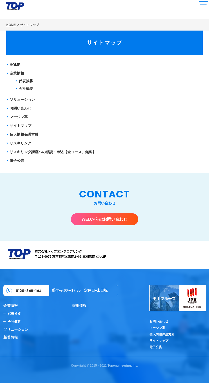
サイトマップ (20, 126)
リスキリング (20, 143)
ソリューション (22, 100)
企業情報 (17, 73)
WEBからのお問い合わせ (105, 219)
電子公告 (17, 160)
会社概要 (26, 89)
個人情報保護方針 (24, 134)
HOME (15, 65)
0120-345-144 (29, 291)
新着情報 (10, 337)
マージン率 (19, 117)
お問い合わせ (20, 108)
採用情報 (79, 306)
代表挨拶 (26, 81)
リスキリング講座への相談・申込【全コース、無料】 (53, 152)
